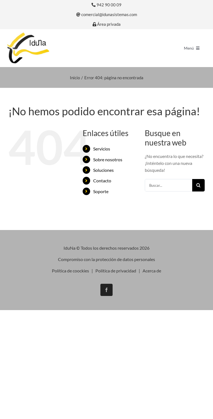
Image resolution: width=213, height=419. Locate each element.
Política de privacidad (115, 270)
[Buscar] (198, 185)
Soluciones (103, 170)
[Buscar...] (168, 185)
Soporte (100, 191)
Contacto (102, 180)
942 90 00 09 (106, 4)
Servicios (101, 148)
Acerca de (152, 270)
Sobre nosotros (107, 159)
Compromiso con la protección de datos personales (106, 259)
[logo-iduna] (28, 34)
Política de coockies (70, 270)
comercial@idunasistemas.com (106, 14)
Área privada (107, 24)
